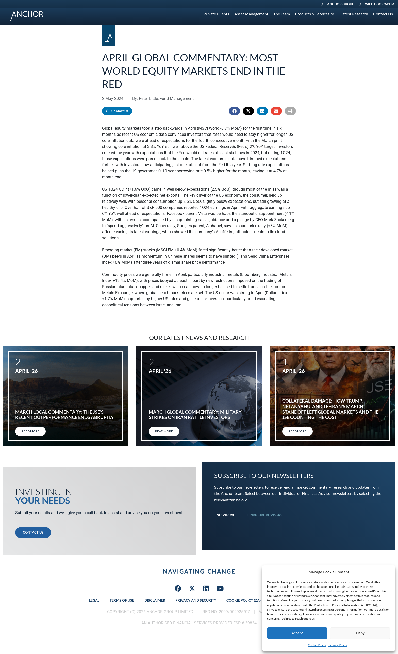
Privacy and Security (195, 600)
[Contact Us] (383, 14)
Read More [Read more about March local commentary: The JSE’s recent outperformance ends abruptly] (30, 431)
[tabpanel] (298, 524)
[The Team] (281, 14)
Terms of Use (122, 600)
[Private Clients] (216, 14)
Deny (360, 633)
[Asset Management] (251, 14)
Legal (94, 600)
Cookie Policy (317, 645)
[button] (234, 111)
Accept (297, 633)
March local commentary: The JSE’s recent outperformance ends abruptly (64, 414)
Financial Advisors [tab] (264, 515)
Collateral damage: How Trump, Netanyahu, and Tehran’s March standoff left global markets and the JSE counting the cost (330, 409)
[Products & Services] (315, 14)
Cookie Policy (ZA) (243, 600)
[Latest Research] (354, 14)
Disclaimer (154, 600)
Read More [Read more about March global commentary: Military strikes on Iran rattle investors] (164, 431)
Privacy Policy (337, 645)
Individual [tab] (225, 515)
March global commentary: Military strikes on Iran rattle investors (195, 414)
